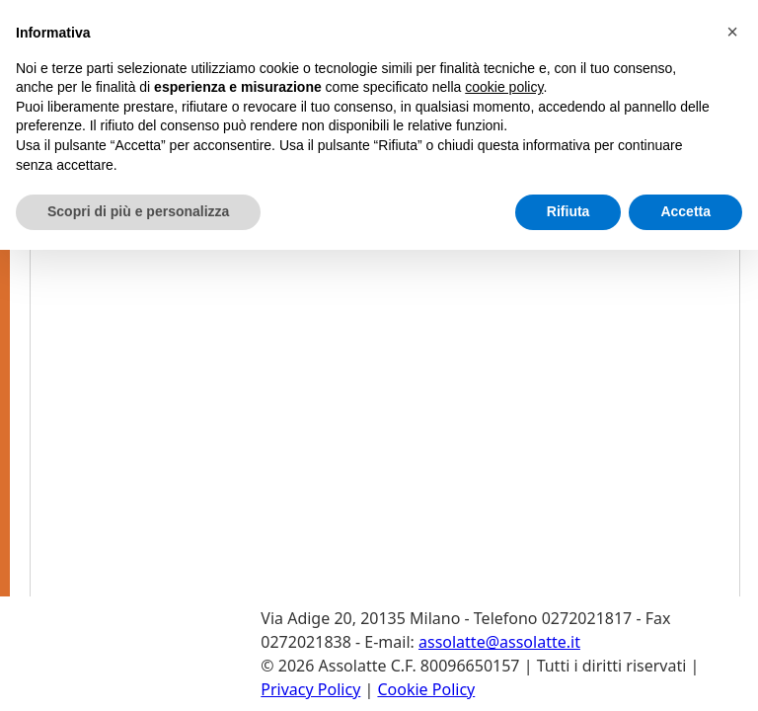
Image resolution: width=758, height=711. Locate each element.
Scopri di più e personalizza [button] (138, 211)
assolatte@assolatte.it (499, 642)
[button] (732, 31)
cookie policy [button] (504, 87)
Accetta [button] (685, 211)
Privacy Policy (310, 689)
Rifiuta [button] (568, 211)
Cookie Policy (426, 689)
